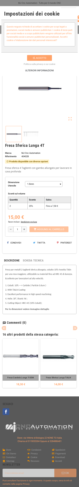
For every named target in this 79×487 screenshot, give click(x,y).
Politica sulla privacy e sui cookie (39, 64)
